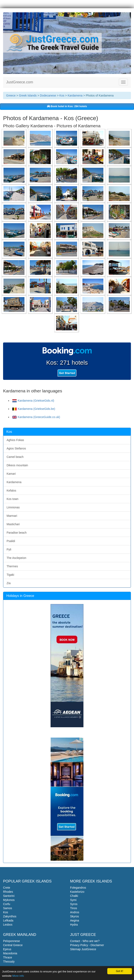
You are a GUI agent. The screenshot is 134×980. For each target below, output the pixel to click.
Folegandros (78, 887)
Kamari (11, 473)
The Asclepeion (16, 558)
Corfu (6, 904)
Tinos (73, 908)
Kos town (12, 499)
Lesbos (7, 924)
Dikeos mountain (17, 465)
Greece (11, 95)
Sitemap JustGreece (83, 949)
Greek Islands (28, 95)
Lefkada (8, 920)
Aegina (74, 920)
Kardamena (75, 95)
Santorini (8, 895)
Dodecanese (48, 95)
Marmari (12, 515)
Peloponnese (11, 941)
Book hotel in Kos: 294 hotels (67, 106)
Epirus (7, 949)
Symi (73, 900)
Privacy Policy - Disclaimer (87, 945)
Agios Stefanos (16, 448)
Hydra (74, 924)
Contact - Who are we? (84, 941)
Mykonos (9, 900)
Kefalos (11, 490)
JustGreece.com (19, 82)
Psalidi (11, 541)
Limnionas (13, 507)
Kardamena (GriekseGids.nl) (33, 400)
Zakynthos (9, 916)
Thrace (7, 957)
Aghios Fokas (15, 440)
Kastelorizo (77, 891)
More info (18, 975)
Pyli (9, 549)
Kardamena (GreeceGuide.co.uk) (36, 417)
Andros (74, 912)
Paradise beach (17, 532)
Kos (61, 95)
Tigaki (10, 574)
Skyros (74, 916)
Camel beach (15, 456)
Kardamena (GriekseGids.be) (33, 408)
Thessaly (9, 961)
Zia (8, 583)
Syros (73, 904)
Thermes (12, 566)
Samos (7, 908)
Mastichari (13, 524)
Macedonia (10, 953)
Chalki (74, 895)
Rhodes (8, 891)
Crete (6, 887)
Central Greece (13, 945)
